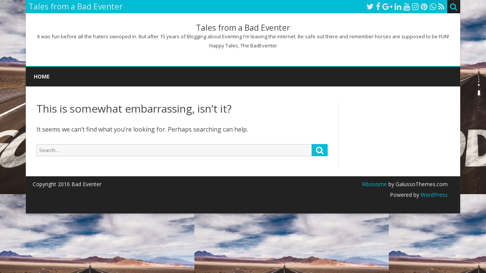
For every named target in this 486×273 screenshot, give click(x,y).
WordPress (433, 194)
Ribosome (374, 184)
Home (42, 76)
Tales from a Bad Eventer (243, 28)
